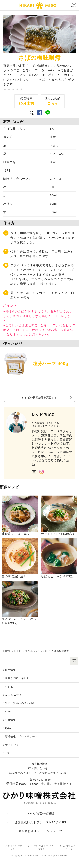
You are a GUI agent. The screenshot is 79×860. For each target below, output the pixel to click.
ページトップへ (74, 661)
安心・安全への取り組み (20, 703)
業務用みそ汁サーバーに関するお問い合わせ (39, 773)
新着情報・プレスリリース (21, 736)
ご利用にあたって (69, 847)
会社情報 (10, 719)
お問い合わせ (39, 768)
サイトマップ (13, 744)
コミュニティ (13, 694)
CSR (8, 711)
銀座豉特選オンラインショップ (40, 831)
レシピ (9, 686)
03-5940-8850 (42, 779)
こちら (52, 103)
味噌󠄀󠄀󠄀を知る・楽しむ (17, 678)
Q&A (8, 728)
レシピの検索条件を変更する (39, 397)
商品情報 (10, 669)
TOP (8, 753)
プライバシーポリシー (14, 847)
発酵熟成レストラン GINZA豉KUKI (40, 822)
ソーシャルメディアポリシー (42, 847)
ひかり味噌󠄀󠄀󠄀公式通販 (40, 813)
